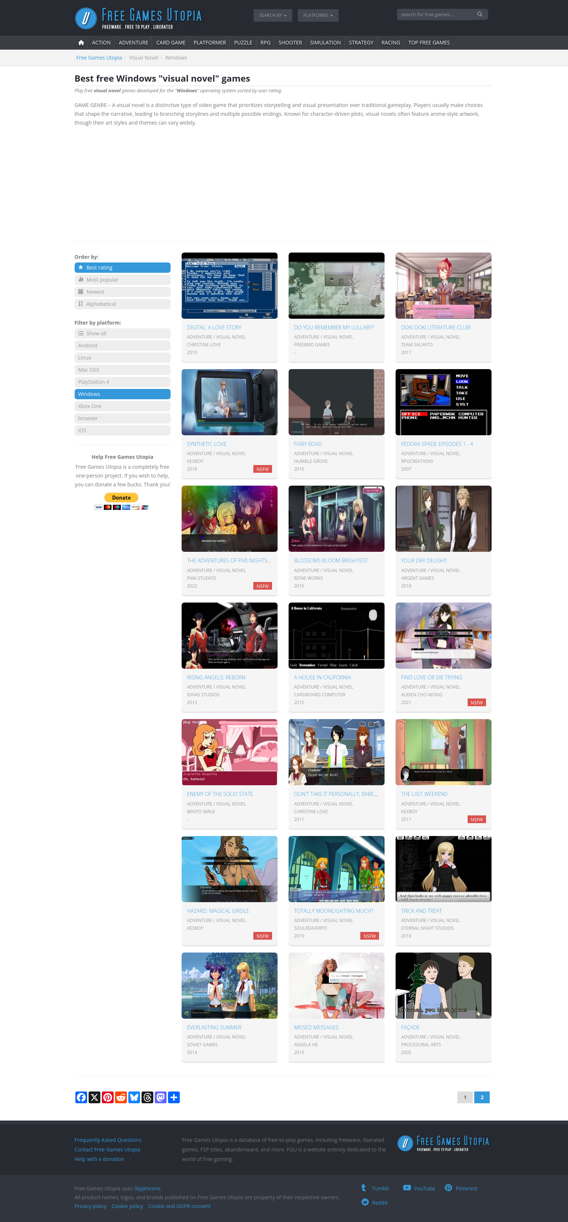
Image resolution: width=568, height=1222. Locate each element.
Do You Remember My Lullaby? (334, 327)
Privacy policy (91, 1206)
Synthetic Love (206, 443)
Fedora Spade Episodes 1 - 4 (437, 443)
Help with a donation (100, 1158)
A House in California (322, 677)
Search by (273, 15)
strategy (361, 42)
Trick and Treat (421, 910)
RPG (266, 42)
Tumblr (375, 1188)
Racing (391, 42)
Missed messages (316, 1027)
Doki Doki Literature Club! (436, 327)
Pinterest (461, 1188)
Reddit (374, 1202)
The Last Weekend (424, 793)
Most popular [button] (98, 279)
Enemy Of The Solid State (220, 793)
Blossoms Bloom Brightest (331, 560)
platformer (210, 42)
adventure (133, 42)
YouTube (419, 1188)
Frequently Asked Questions (108, 1139)
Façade (410, 1027)
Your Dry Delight (424, 560)
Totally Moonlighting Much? (333, 910)
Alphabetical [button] (97, 303)
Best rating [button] (95, 267)
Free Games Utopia (99, 57)
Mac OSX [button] (88, 369)
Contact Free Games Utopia (107, 1149)
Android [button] (87, 345)
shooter (290, 42)
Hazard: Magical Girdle (218, 910)
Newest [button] (91, 291)
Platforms (318, 15)
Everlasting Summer (214, 1027)
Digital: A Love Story (214, 327)
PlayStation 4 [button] (93, 381)
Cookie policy (127, 1206)
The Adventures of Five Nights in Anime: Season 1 (251, 560)
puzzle (243, 42)
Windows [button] (89, 393)
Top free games (429, 42)
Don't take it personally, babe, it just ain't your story (365, 793)
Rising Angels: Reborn (216, 677)
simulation (325, 42)
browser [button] (88, 418)
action (101, 42)
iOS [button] (82, 430)
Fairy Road (308, 443)
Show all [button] (92, 333)
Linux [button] (84, 357)
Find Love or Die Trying (431, 677)
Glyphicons (147, 1188)
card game (171, 42)
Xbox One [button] (89, 406)
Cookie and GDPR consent (179, 1206)
